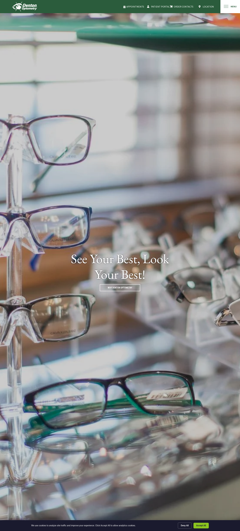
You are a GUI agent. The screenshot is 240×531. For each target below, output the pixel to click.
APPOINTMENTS (135, 6)
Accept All (201, 525)
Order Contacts (183, 6)
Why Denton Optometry (120, 287)
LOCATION (208, 6)
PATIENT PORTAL (160, 6)
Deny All (185, 525)
